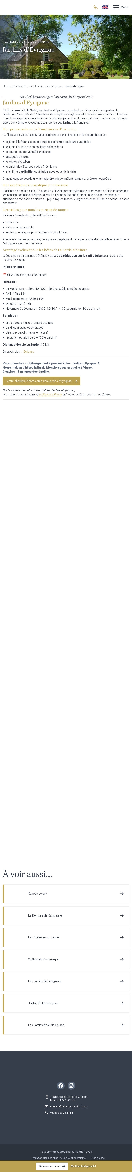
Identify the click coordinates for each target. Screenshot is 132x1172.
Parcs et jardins (54, 86)
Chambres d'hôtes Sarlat (14, 86)
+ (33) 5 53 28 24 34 (61, 1119)
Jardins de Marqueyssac (43, 1009)
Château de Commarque (43, 966)
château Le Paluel (50, 394)
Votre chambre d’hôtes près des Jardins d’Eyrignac (39, 381)
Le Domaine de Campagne (45, 922)
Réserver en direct (50, 1166)
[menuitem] (105, 7)
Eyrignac (28, 351)
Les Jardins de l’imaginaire (44, 987)
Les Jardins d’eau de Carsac (46, 1031)
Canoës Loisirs (37, 900)
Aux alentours (36, 86)
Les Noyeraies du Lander (44, 944)
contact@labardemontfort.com (68, 1112)
